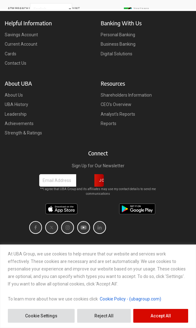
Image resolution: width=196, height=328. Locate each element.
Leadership (16, 114)
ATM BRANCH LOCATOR (26, 8)
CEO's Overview (116, 104)
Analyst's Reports (118, 114)
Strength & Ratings (23, 132)
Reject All (104, 315)
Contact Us (15, 63)
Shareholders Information (126, 95)
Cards (10, 53)
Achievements (19, 123)
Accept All (161, 315)
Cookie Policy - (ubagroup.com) (130, 298)
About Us (14, 95)
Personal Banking (118, 34)
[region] (98, 286)
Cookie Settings (41, 315)
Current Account (21, 44)
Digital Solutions (116, 53)
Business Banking (118, 44)
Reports (108, 123)
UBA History (16, 104)
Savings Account (21, 34)
